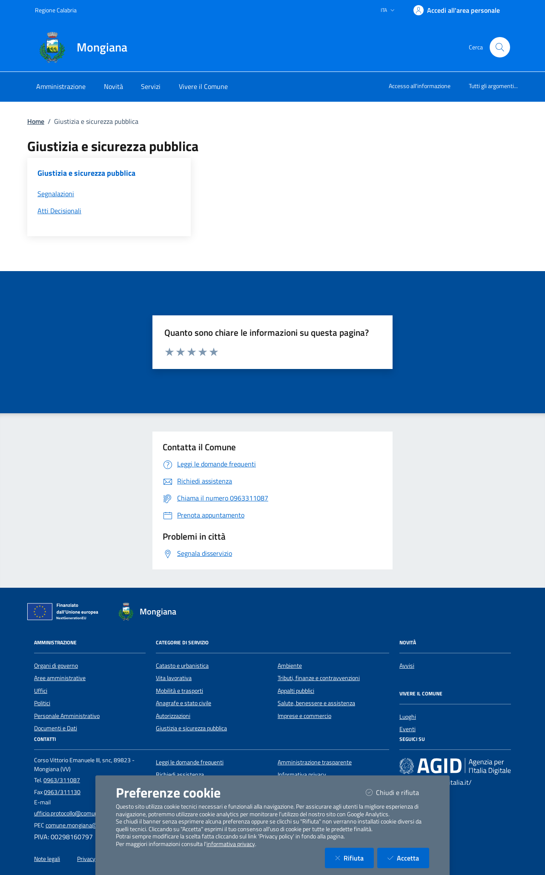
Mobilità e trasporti (179, 690)
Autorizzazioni (173, 716)
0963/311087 (61, 780)
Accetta (408, 857)
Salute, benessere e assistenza (316, 703)
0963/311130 (62, 792)
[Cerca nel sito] (500, 47)
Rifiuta (354, 857)
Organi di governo (56, 665)
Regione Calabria (56, 10)
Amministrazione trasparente (315, 762)
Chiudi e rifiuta (397, 792)
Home (35, 121)
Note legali (47, 859)
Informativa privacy (302, 774)
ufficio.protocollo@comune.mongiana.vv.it (86, 813)
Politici (42, 703)
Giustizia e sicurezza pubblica (191, 728)
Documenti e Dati (55, 728)
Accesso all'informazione (419, 85)
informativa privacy (231, 844)
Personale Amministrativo (67, 716)
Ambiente (290, 665)
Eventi (407, 729)
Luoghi (407, 716)
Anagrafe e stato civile (183, 703)
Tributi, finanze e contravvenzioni (319, 678)
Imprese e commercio (304, 716)
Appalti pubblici (296, 690)
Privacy (86, 859)
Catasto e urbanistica (182, 665)
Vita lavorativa (174, 678)
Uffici (40, 690)
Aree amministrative (60, 678)
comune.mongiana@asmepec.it (85, 825)
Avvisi (406, 665)
